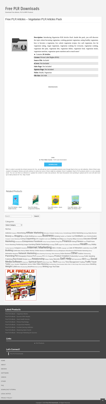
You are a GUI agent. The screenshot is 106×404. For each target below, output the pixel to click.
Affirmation (46, 233)
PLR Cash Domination (60, 160)
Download (53, 164)
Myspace (15, 253)
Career (69, 236)
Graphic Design (68, 244)
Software (17, 261)
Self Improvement (76, 259)
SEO (84, 259)
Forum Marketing (10, 244)
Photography (22, 256)
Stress (44, 262)
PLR (34, 256)
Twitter (7, 264)
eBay (74, 239)
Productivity (74, 256)
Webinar (88, 264)
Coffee (84, 236)
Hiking (89, 244)
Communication (92, 236)
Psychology (81, 256)
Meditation (49, 250)
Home (3, 360)
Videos (3, 377)
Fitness (80, 241)
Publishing (9, 259)
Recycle (29, 259)
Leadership (86, 248)
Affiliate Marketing (34, 233)
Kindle (59, 248)
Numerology (48, 253)
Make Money (21, 250)
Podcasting (39, 256)
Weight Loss (11, 266)
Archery (61, 233)
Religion (47, 259)
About (3, 364)
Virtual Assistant (60, 264)
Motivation (8, 253)
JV (56, 248)
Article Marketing (77, 233)
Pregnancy (51, 256)
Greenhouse (76, 244)
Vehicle (30, 264)
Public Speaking (89, 256)
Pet (16, 256)
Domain (65, 238)
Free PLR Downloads (22, 8)
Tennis (59, 262)
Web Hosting (82, 264)
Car (65, 236)
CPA (37, 239)
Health (84, 244)
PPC (43, 256)
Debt (57, 239)
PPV (46, 256)
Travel (93, 262)
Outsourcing (87, 253)
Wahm (66, 264)
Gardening (45, 244)
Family (44, 241)
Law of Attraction (75, 248)
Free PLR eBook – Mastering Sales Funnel (18, 330)
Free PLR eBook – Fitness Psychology (17, 322)
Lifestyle (91, 248)
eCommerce (79, 239)
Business (48, 235)
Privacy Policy (6, 398)
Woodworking (24, 266)
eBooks (4, 369)
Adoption (14, 233)
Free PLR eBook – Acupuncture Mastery (36, 201)
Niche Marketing (41, 253)
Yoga (50, 266)
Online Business (65, 253)
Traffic (88, 262)
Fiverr (84, 241)
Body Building (29, 236)
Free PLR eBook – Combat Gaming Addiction (19, 327)
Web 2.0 (70, 264)
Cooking (22, 239)
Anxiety (57, 233)
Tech (55, 261)
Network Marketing (28, 253)
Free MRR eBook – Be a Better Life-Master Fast (75, 201)
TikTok (63, 262)
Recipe (25, 259)
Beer (13, 236)
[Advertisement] (53, 28)
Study (47, 262)
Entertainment (18, 241)
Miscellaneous (70, 250)
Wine (18, 266)
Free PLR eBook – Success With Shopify (17, 316)
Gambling (31, 244)
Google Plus (61, 244)
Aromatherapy (67, 233)
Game (38, 244)
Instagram (17, 248)
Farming (48, 241)
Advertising (21, 233)
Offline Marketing (56, 253)
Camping (57, 236)
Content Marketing (14, 238)
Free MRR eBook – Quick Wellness (55, 201)
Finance (66, 241)
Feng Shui (59, 241)
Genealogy (52, 244)
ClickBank (78, 236)
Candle (62, 236)
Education (87, 239)
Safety (51, 259)
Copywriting (30, 239)
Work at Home (38, 266)
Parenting (9, 256)
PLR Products (40, 343)
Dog (61, 239)
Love (15, 251)
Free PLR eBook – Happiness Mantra (16, 314)
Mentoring (55, 250)
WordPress (31, 266)
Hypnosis (11, 248)
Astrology (86, 233)
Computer (7, 238)
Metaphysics (62, 250)
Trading (82, 262)
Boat (24, 236)
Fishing (73, 241)
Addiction (8, 233)
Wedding (93, 264)
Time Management (72, 262)
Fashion (53, 241)
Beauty (8, 236)
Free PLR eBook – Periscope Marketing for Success (21, 332)
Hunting (7, 248)
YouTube (55, 267)
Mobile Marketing (83, 250)
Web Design (76, 264)
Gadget (26, 244)
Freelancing (19, 244)
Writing (46, 266)
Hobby (93, 244)
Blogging (18, 236)
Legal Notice (6, 393)
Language (63, 248)
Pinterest (29, 256)
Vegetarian (23, 264)
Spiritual (32, 262)
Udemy (12, 264)
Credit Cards (47, 238)
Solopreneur (25, 262)
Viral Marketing (52, 264)
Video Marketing (42, 264)
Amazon (51, 233)
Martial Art (43, 250)
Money (90, 250)
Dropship (69, 239)
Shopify (88, 259)
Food (88, 241)
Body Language (38, 236)
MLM (76, 250)
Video (34, 264)
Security (56, 259)
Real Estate (17, 259)
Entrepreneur (28, 241)
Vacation (17, 264)
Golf (56, 244)
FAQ (2, 385)
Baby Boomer (93, 233)
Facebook (38, 241)
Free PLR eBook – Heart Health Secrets (16, 201)
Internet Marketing (39, 247)
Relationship (38, 259)
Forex (93, 241)
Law (68, 248)
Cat (73, 236)
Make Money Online (32, 250)
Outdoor (80, 253)
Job (53, 248)
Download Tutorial (8, 389)
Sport (39, 262)
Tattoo (50, 262)
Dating (53, 239)
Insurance (24, 248)
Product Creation (61, 256)
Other (74, 253)
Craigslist (41, 239)
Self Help (65, 258)
